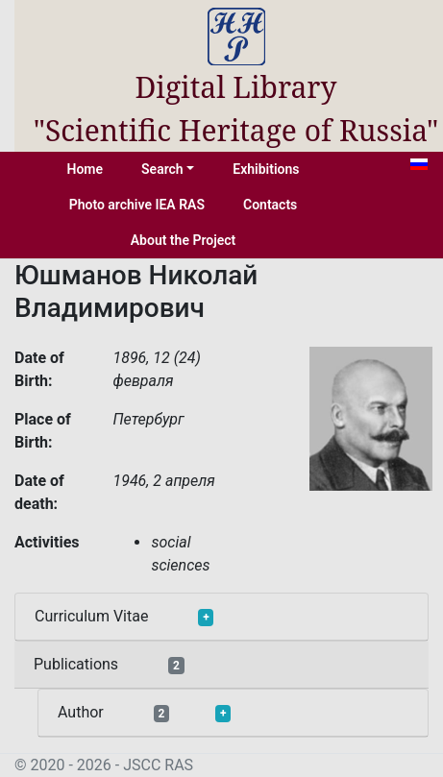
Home (85, 169)
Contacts (270, 204)
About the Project (183, 240)
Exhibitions (266, 169)
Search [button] (162, 169)
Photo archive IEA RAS (137, 204)
